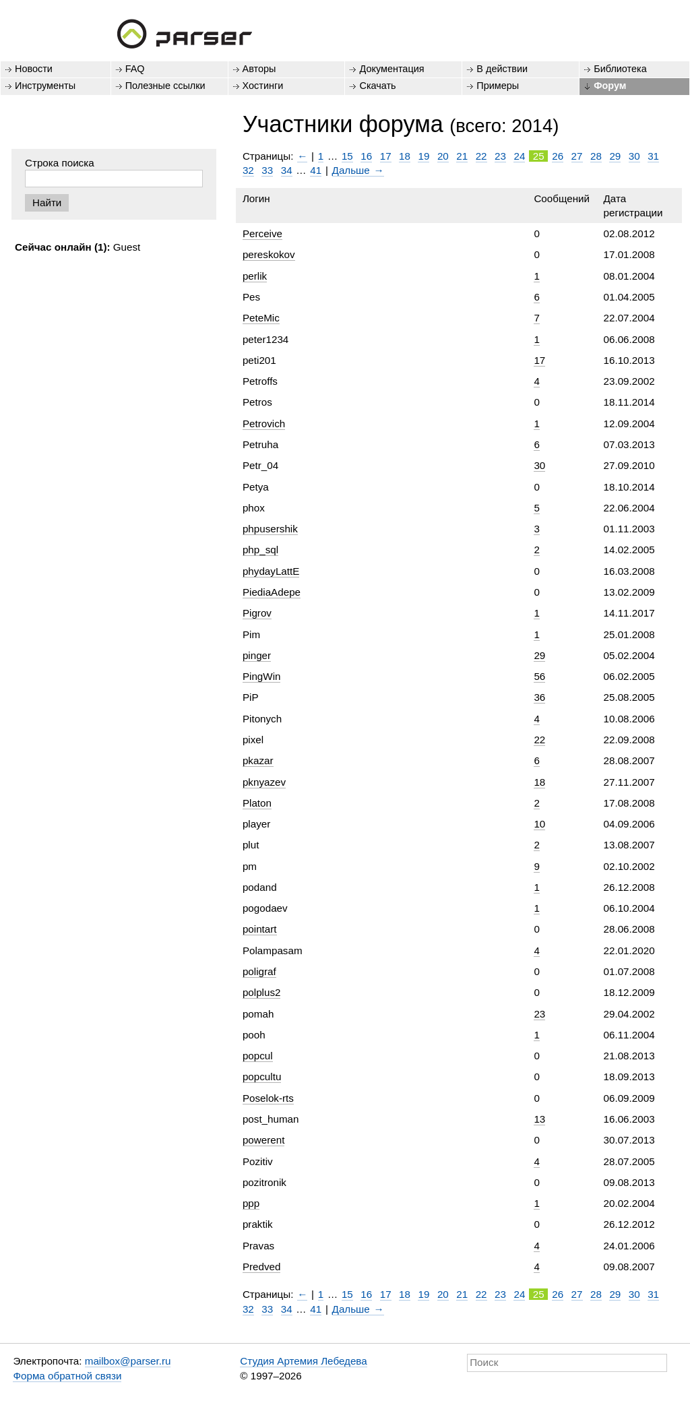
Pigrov (257, 613)
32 (248, 170)
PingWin (262, 676)
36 (539, 697)
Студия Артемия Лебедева (303, 1361)
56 (539, 676)
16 (366, 156)
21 (462, 156)
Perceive (262, 233)
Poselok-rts (268, 1098)
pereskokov (269, 254)
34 (286, 170)
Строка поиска (59, 162)
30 (634, 156)
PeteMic (261, 317)
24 (519, 156)
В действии (502, 68)
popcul (258, 1055)
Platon (257, 803)
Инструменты (45, 85)
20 (443, 156)
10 (539, 824)
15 (347, 156)
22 (481, 156)
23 (500, 156)
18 (404, 156)
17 (385, 156)
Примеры (497, 85)
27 (577, 156)
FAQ (135, 68)
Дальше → (358, 170)
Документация (391, 68)
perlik (255, 276)
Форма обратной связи (67, 1375)
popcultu (262, 1076)
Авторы (259, 68)
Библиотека (620, 68)
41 (315, 170)
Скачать (377, 85)
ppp (251, 1203)
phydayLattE (271, 571)
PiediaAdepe (272, 592)
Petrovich (264, 423)
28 (596, 156)
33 (267, 170)
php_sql (260, 549)
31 (653, 156)
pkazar (258, 760)
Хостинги (263, 85)
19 (423, 156)
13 (539, 1119)
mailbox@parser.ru (128, 1361)
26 (557, 156)
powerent (263, 1140)
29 (615, 156)
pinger (257, 655)
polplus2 (262, 992)
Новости (34, 68)
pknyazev (264, 782)
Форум (610, 85)
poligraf (259, 971)
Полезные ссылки (165, 85)
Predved (262, 1266)
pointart (260, 929)
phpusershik (270, 528)
